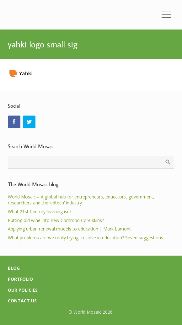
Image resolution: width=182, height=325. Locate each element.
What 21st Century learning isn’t (40, 211)
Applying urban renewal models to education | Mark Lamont (69, 229)
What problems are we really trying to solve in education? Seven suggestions (85, 238)
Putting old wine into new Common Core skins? (56, 220)
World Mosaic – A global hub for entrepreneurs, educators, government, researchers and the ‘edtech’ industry (81, 200)
